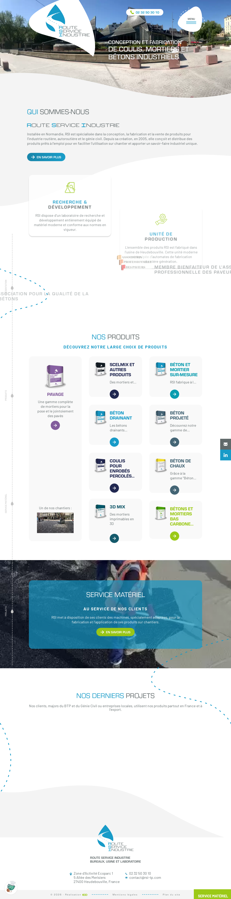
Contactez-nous (225, 444)
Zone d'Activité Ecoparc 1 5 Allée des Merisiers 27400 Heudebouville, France (95, 877)
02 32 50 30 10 (138, 873)
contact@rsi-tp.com (143, 877)
